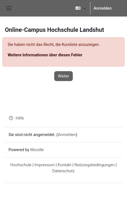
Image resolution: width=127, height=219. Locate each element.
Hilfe (16, 118)
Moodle (37, 149)
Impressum (44, 164)
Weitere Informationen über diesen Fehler (45, 54)
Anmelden (103, 8)
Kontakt (64, 164)
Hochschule (20, 164)
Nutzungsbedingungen (94, 164)
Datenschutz (63, 170)
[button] (80, 8)
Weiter (63, 76)
